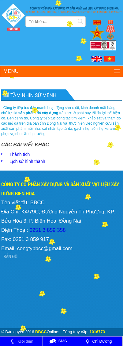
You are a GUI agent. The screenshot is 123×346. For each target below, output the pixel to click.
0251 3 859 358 (47, 230)
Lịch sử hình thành (27, 161)
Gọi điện (21, 341)
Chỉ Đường (98, 341)
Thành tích (19, 154)
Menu (11, 71)
